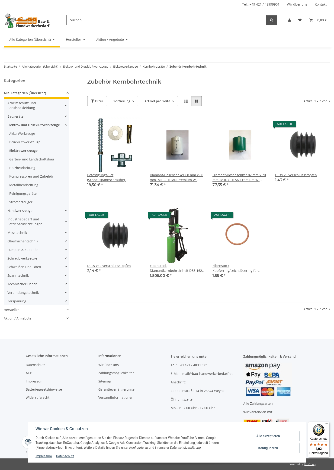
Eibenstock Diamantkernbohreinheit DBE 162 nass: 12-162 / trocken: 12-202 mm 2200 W (176, 268)
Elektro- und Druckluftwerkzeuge (33, 125)
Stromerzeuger (20, 202)
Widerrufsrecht (37, 397)
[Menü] (326, 424)
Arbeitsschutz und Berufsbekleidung (21, 105)
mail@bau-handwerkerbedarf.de (207, 373)
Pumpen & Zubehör (22, 250)
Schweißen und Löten (24, 267)
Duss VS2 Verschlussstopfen (109, 265)
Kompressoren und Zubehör (31, 176)
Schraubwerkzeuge (22, 258)
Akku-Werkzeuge (22, 133)
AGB (29, 373)
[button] (289, 20)
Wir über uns (297, 4)
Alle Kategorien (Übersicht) (25, 93)
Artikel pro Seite (157, 101)
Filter (97, 101)
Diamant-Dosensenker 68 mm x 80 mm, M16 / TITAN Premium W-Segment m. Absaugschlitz (176, 177)
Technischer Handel (23, 284)
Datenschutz (65, 456)
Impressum (43, 456)
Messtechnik (17, 232)
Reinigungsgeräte (23, 193)
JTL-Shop (309, 464)
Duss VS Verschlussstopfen (296, 175)
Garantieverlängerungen (117, 389)
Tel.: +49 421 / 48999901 (260, 4)
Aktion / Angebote (17, 318)
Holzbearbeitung (22, 168)
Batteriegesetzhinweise (44, 389)
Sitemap (104, 381)
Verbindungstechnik (23, 292)
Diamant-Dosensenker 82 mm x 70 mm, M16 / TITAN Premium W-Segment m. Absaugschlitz (239, 177)
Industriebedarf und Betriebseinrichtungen (24, 221)
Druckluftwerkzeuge (24, 142)
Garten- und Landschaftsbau (31, 159)
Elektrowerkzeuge (23, 150)
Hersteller (11, 309)
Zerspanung (16, 301)
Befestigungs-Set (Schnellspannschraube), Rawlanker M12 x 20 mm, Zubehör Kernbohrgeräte (113, 177)
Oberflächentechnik (22, 241)
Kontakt (321, 4)
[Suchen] (166, 20)
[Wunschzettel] (300, 20)
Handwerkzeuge (19, 210)
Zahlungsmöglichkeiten (116, 373)
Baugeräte (15, 116)
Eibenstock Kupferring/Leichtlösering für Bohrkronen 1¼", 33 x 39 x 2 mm (237, 268)
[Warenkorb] (317, 20)
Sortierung (121, 101)
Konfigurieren (268, 448)
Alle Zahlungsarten (258, 403)
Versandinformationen (115, 397)
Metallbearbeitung (23, 185)
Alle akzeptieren (268, 436)
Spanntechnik (18, 275)
